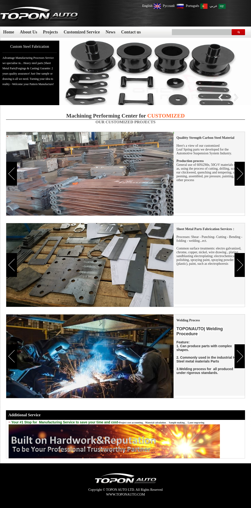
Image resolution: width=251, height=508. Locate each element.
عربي (213, 6)
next (235, 97)
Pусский (169, 6)
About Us (28, 32)
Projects (50, 32)
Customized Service (82, 32)
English (147, 6)
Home (8, 32)
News (110, 32)
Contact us (131, 32)
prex (221, 97)
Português (192, 6)
